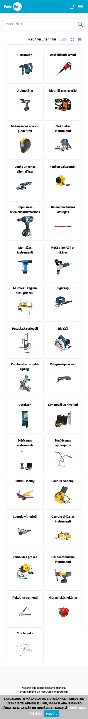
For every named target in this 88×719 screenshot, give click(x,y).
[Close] (51, 713)
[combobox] (39, 24)
